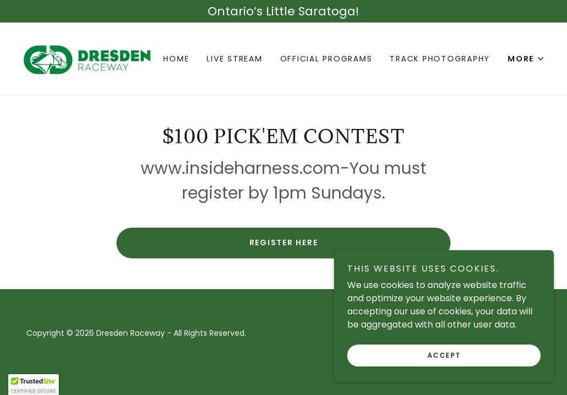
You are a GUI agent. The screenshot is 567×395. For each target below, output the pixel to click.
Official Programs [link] (326, 58)
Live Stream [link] (234, 58)
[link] (87, 58)
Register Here (283, 242)
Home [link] (176, 58)
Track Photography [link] (440, 58)
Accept (444, 355)
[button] (526, 58)
